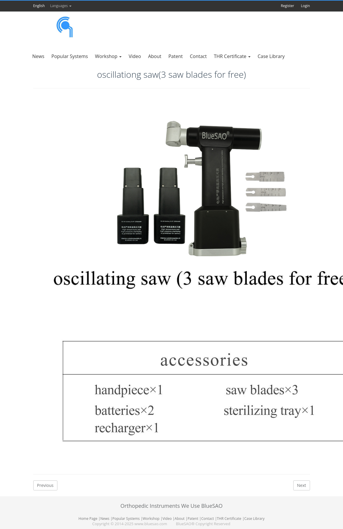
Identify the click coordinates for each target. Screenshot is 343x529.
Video (167, 518)
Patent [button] (175, 56)
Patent (193, 518)
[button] (49, 5)
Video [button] (135, 56)
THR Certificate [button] (232, 56)
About (180, 518)
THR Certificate (229, 518)
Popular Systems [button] (70, 56)
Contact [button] (198, 56)
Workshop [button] (108, 56)
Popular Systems (126, 518)
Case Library (254, 518)
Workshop (150, 518)
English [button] (39, 5)
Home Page (88, 518)
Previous (45, 485)
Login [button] (305, 5)
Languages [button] (61, 5)
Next (301, 485)
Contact (207, 518)
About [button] (154, 56)
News (105, 518)
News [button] (38, 56)
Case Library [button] (271, 56)
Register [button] (287, 5)
